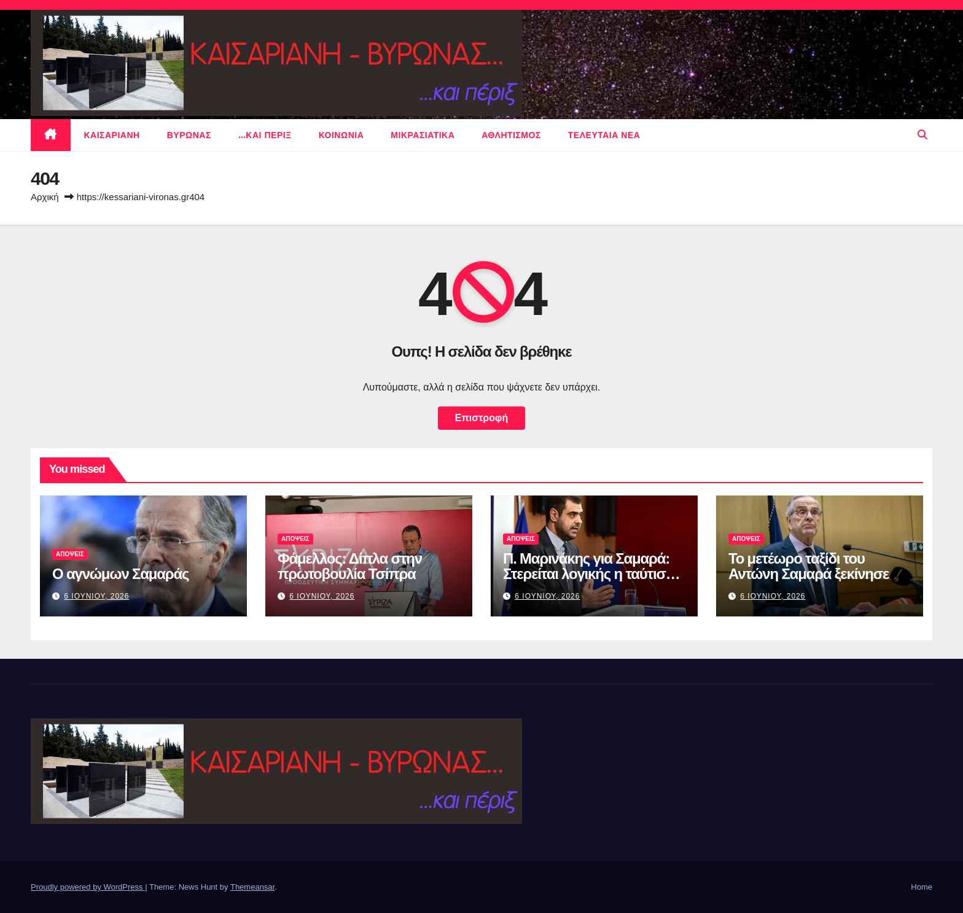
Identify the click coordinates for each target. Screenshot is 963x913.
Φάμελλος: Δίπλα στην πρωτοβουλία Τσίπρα (350, 566)
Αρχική (45, 197)
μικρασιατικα (422, 135)
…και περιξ (265, 135)
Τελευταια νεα (604, 135)
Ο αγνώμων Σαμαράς (120, 573)
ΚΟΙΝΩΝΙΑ (341, 135)
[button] (922, 135)
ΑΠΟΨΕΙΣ (70, 554)
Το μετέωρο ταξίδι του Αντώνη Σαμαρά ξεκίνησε (808, 566)
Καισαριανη (112, 135)
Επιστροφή (481, 418)
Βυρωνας (189, 135)
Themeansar (252, 887)
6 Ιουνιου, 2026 (96, 596)
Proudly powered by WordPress (88, 887)
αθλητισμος (511, 135)
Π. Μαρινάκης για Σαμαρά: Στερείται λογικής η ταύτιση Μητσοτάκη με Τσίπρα (588, 573)
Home (921, 887)
